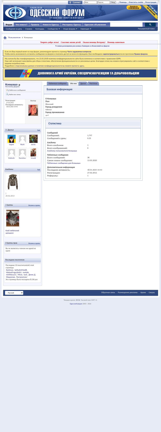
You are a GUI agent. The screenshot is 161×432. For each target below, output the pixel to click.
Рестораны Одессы (71, 25)
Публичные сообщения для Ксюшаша (63, 163)
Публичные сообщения (57, 84)
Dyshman (9, 270)
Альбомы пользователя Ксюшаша (62, 151)
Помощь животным (116, 42)
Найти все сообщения (16, 90)
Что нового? (21, 25)
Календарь (39, 29)
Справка (28, 29)
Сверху (152, 292)
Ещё (38, 130)
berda (33, 144)
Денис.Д (32, 275)
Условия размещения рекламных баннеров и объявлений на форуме (82, 46)
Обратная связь (108, 292)
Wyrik (22, 144)
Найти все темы (13, 94)
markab (26, 272)
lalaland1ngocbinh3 (13, 272)
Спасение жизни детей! (71, 42)
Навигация (84, 29)
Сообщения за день (14, 29)
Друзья (83, 84)
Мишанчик (10, 277)
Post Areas (93, 84)
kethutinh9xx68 (21, 270)
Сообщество (53, 29)
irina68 (33, 158)
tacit (25, 275)
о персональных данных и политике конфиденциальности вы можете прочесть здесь (49, 66)
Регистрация (150, 2)
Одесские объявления (95, 25)
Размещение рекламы (128, 292)
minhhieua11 (11, 275)
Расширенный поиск (146, 29)
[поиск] (126, 24)
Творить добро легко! (49, 42)
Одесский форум (76, 304)
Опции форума (69, 29)
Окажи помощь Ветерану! (94, 42)
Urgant (11, 144)
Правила (35, 25)
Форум (9, 25)
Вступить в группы (34, 205)
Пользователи (14, 37)
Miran (20, 275)
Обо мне (73, 84)
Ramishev (22, 158)
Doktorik (11, 158)
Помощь (123, 2)
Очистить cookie (136, 2)
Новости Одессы (51, 25)
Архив (143, 292)
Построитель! (21, 277)
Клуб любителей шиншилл (12, 231)
